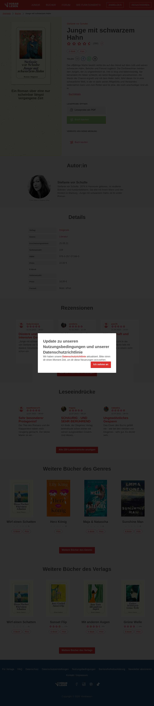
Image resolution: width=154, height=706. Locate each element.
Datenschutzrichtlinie (74, 356)
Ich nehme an (100, 364)
